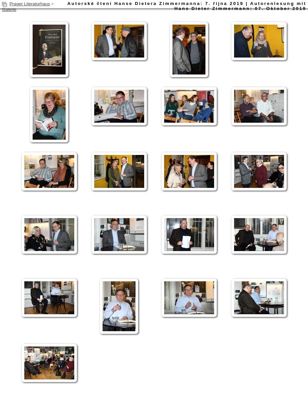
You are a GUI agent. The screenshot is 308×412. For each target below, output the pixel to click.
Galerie (9, 9)
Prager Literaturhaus (29, 3)
